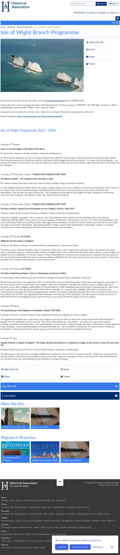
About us (114, 13)
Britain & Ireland (20, 548)
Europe (29, 548)
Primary (7, 18)
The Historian (32, 541)
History (41, 541)
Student (37, 18)
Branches (11, 27)
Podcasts (107, 18)
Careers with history (82, 521)
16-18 (23, 521)
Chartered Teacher (58, 507)
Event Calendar (6, 534)
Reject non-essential (80, 547)
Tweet (90, 64)
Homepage (5, 500)
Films (104, 521)
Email (90, 49)
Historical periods (7, 521)
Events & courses (47, 527)
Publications (91, 18)
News (12, 500)
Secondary (22, 18)
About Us (19, 500)
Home (3, 27)
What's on (111, 521)
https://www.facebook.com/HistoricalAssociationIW (39, 116)
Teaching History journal (86, 514)
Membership (79, 13)
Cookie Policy (96, 540)
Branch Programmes (25, 27)
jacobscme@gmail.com (54, 101)
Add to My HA (94, 42)
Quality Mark (46, 507)
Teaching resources (104, 514)
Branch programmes (9, 23)
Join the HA (39, 500)
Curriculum (5, 507)
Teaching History (20, 541)
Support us (104, 13)
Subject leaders (34, 507)
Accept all (62, 547)
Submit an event (85, 527)
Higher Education (55, 18)
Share (90, 57)
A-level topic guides (34, 521)
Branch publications (76, 23)
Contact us (92, 13)
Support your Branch (57, 23)
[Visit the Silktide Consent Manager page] (112, 547)
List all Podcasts (7, 548)
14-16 (17, 521)
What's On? (30, 534)
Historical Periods (25, 527)
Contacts (42, 23)
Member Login (49, 500)
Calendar (105, 23)
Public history (73, 527)
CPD (12, 507)
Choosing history (67, 521)
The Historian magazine (9, 527)
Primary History (83, 507)
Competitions (72, 507)
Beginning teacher (21, 507)
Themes (36, 527)
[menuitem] (7, 18)
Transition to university (51, 521)
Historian (74, 18)
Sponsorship (60, 534)
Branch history (93, 23)
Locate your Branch (28, 23)
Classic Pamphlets (51, 541)
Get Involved (28, 500)
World (36, 548)
